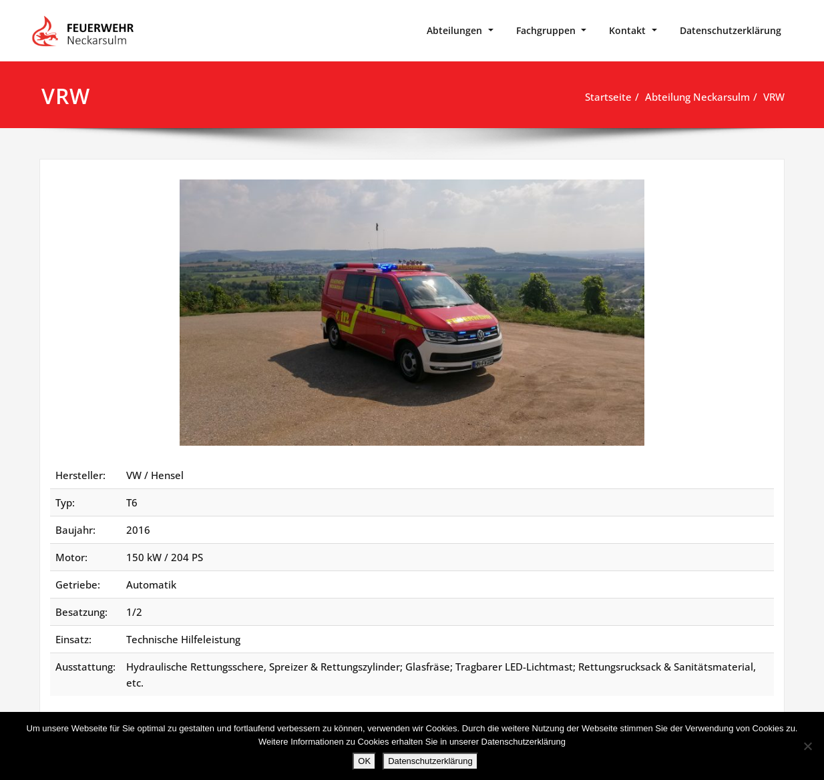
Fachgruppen (546, 30)
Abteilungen (454, 30)
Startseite (608, 96)
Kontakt (627, 30)
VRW (774, 96)
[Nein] (807, 746)
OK (364, 761)
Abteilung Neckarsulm (697, 96)
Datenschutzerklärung (730, 30)
